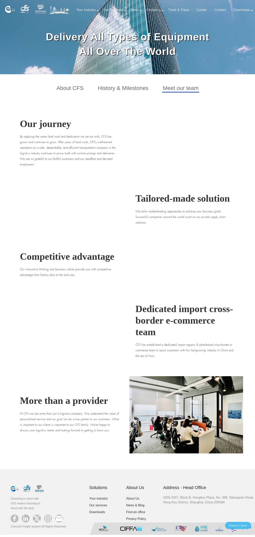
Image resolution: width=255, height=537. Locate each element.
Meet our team (185, 89)
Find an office (135, 514)
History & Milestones (122, 89)
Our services (98, 507)
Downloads (97, 514)
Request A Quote (238, 525)
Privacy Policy (136, 520)
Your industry (98, 500)
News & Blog (135, 507)
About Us (132, 500)
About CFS (65, 89)
